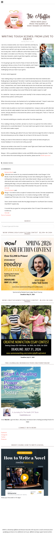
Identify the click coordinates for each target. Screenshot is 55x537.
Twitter (3, 437)
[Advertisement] (27, 514)
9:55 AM (7, 213)
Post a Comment (6, 215)
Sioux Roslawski (9, 190)
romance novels (8, 163)
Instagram (4, 435)
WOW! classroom (45, 155)
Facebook (4, 432)
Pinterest (4, 439)
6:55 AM (7, 188)
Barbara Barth (9, 172)
